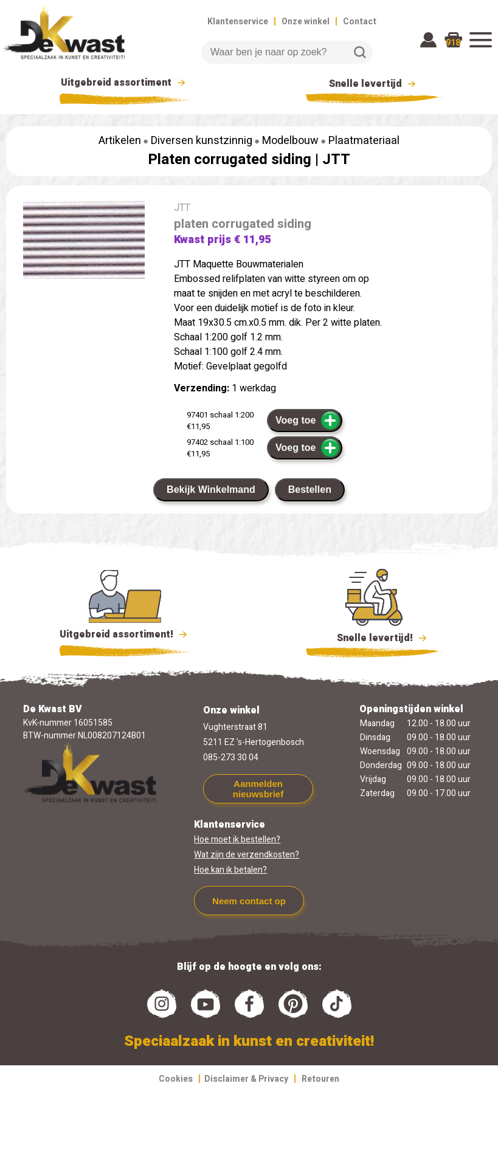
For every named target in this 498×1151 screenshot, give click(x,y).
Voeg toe (308, 420)
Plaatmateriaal (363, 140)
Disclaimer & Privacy (246, 1079)
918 (453, 42)
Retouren (320, 1079)
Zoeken (360, 52)
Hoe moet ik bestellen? (237, 839)
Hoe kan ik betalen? (230, 870)
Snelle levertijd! (374, 637)
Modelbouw (290, 140)
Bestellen (309, 489)
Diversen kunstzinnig (201, 140)
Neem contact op (249, 901)
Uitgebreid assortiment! (125, 634)
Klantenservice (237, 21)
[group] (84, 242)
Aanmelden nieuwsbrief (258, 788)
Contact (359, 21)
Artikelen (120, 140)
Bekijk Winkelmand (211, 489)
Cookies (176, 1079)
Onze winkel (306, 21)
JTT (336, 159)
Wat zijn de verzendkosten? (246, 854)
